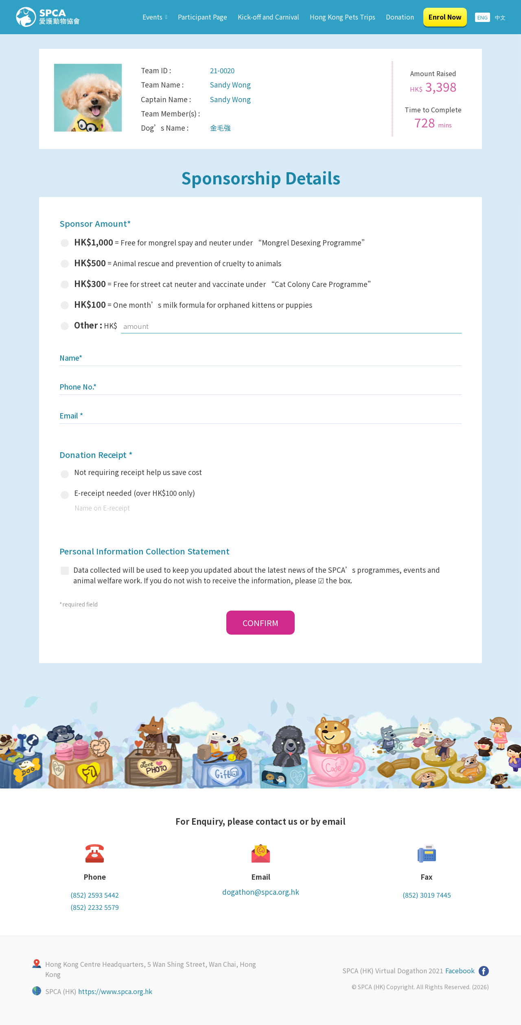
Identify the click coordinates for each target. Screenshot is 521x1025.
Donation (400, 17)
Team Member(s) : (170, 113)
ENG (482, 17)
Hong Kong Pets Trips (342, 17)
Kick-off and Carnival (268, 17)
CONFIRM (260, 623)
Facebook (460, 970)
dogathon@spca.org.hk (260, 892)
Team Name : (162, 84)
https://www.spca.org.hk (115, 991)
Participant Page (202, 17)
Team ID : (156, 70)
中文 (500, 17)
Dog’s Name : (164, 128)
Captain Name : (166, 99)
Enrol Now (445, 17)
